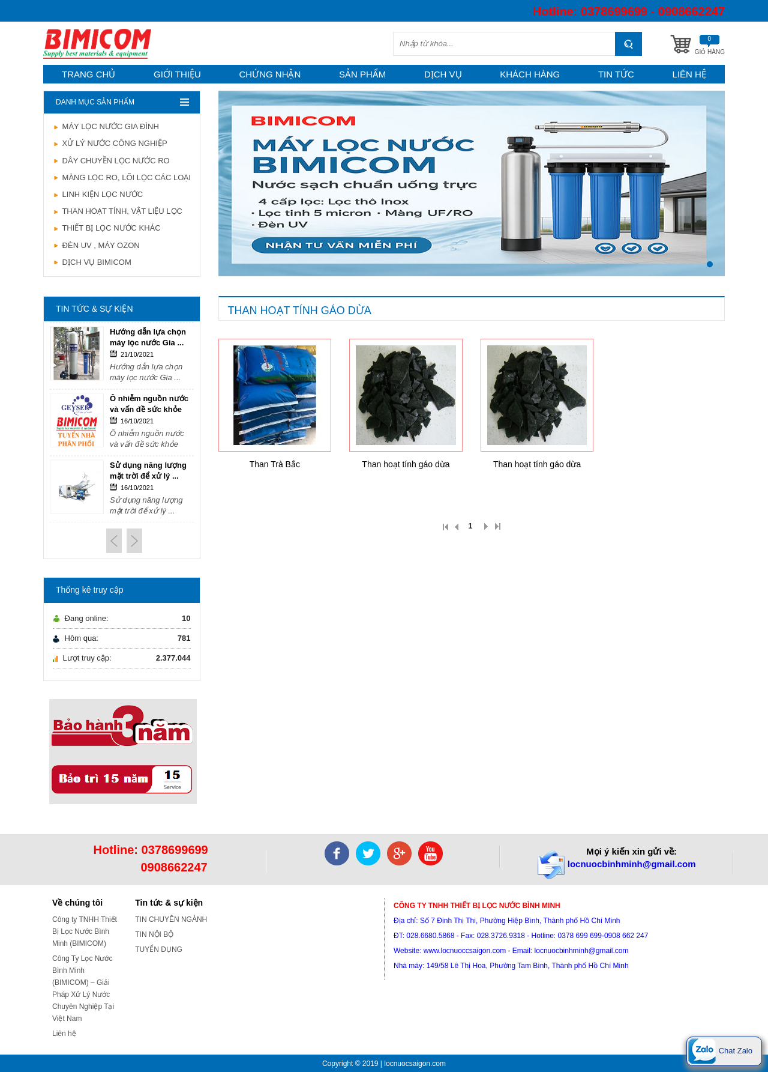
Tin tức (616, 74)
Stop (719, 286)
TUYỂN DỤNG (158, 949)
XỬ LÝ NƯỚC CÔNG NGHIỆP (110, 143)
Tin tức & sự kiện (169, 902)
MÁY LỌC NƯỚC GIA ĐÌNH (106, 126)
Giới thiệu (177, 74)
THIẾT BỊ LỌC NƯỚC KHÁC (107, 227)
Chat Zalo (720, 1051)
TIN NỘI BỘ (154, 934)
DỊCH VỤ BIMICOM (92, 262)
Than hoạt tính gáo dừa (405, 464)
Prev (114, 540)
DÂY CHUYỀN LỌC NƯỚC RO (111, 160)
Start (710, 286)
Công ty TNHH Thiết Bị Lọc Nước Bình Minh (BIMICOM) (84, 931)
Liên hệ (689, 74)
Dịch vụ (443, 74)
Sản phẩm (362, 74)
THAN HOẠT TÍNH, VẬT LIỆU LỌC (117, 211)
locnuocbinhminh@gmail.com (632, 864)
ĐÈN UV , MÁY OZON (96, 245)
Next (134, 540)
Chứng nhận (270, 74)
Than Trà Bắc (275, 464)
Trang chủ (88, 74)
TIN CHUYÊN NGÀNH (171, 919)
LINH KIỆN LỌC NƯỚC (98, 194)
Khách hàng (530, 74)
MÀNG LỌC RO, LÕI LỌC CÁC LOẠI (122, 177)
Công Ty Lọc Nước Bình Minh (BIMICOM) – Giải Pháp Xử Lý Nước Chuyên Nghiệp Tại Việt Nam (83, 988)
